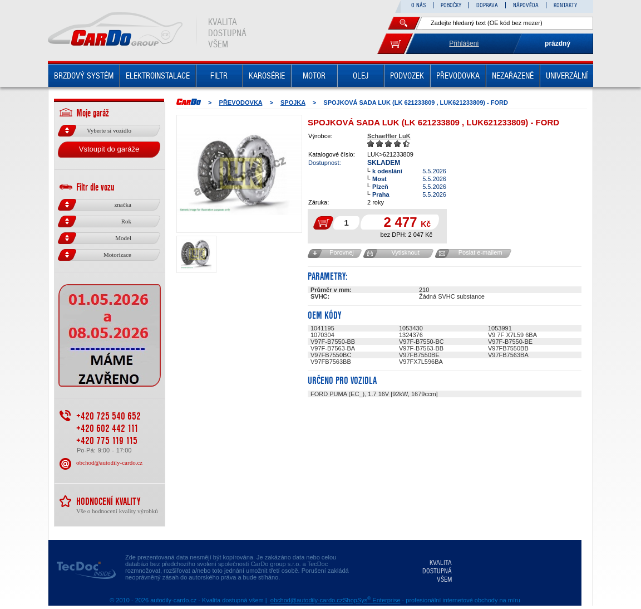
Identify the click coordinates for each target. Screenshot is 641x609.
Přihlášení (464, 43)
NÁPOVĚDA (526, 5)
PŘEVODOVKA (458, 76)
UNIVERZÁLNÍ (567, 76)
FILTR (219, 76)
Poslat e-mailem (480, 252)
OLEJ (360, 76)
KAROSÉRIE (267, 76)
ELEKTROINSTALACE (158, 76)
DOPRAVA (487, 5)
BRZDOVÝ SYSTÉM (84, 76)
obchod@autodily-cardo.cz (109, 462)
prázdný (557, 43)
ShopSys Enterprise (371, 600)
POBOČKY (451, 5)
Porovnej (341, 252)
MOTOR (314, 76)
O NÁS (418, 5)
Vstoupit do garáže (109, 149)
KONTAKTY (565, 5)
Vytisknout (405, 252)
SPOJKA (292, 102)
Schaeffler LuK (389, 136)
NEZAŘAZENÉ (513, 76)
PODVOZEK (407, 76)
